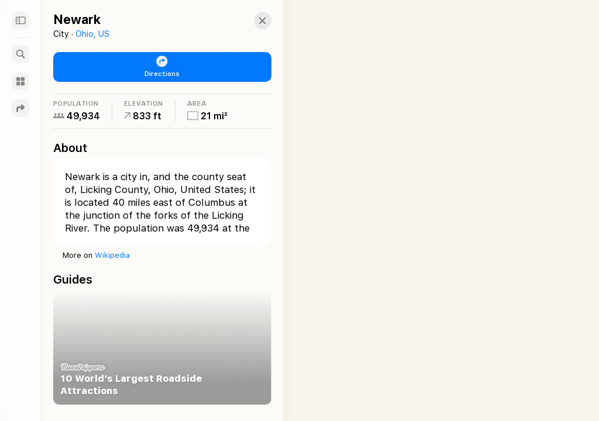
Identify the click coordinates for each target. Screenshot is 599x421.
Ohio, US (92, 34)
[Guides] (20, 81)
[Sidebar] (20, 20)
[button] (251, 20)
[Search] (20, 54)
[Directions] (20, 108)
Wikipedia (112, 255)
